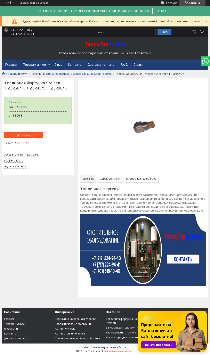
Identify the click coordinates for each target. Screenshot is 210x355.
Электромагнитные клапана (124, 332)
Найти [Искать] (164, 31)
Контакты (74, 64)
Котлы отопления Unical (70, 333)
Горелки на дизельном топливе (75, 319)
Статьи (138, 64)
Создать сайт (27, 2)
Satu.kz (123, 347)
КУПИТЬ (162, 11)
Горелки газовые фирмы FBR (73, 323)
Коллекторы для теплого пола (125, 337)
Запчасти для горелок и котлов (126, 327)
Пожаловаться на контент (119, 351)
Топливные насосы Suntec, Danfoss (78, 338)
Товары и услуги (34, 64)
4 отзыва (171, 3)
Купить (26, 135)
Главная (11, 64)
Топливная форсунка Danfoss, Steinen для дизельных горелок (71, 73)
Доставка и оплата (101, 64)
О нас (58, 64)
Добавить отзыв (194, 32)
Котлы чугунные (65, 328)
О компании (11, 328)
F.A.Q (124, 64)
